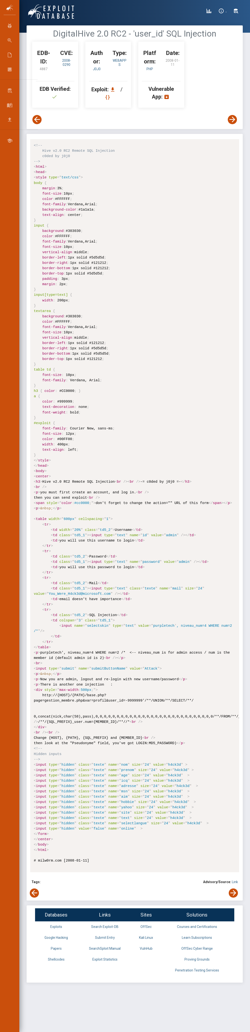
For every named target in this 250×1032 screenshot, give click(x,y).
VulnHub (146, 948)
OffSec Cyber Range (197, 948)
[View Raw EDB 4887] (108, 97)
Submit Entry (105, 938)
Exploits (56, 927)
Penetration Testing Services (197, 970)
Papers (56, 948)
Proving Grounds (197, 959)
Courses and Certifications (197, 927)
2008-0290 (66, 63)
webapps (119, 63)
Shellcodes (56, 959)
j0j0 (97, 69)
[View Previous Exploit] (37, 119)
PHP (150, 69)
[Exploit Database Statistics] (209, 11)
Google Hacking (56, 938)
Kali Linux (146, 938)
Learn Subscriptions (197, 938)
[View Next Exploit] (232, 119)
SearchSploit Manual (105, 948)
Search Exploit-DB (104, 927)
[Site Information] (222, 11)
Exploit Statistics (105, 959)
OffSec (146, 927)
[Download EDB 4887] (114, 89)
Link (235, 882)
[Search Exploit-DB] (236, 11)
